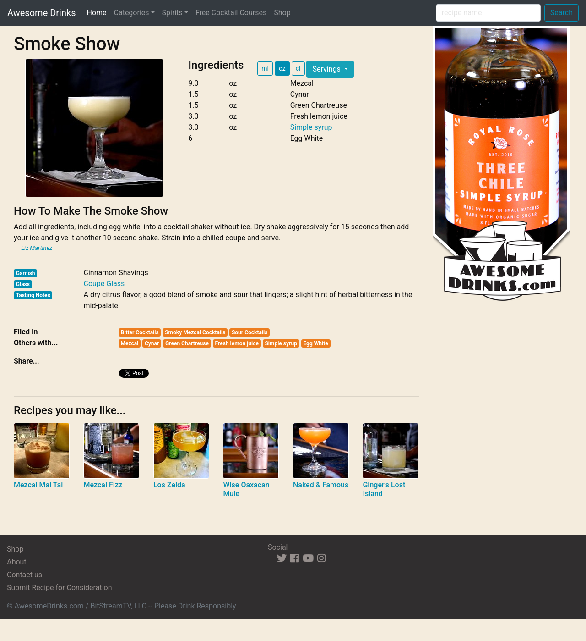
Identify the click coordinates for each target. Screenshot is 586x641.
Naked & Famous (320, 485)
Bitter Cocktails (140, 332)
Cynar (152, 343)
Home (98, 12)
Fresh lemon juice (237, 343)
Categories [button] (131, 12)
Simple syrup (311, 127)
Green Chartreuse (187, 343)
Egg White (315, 343)
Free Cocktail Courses (230, 12)
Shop (282, 12)
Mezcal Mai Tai (38, 485)
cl (298, 68)
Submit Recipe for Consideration (59, 587)
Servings (327, 69)
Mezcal (130, 343)
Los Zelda (169, 485)
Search (561, 12)
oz (282, 68)
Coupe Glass (104, 283)
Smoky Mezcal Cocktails (195, 332)
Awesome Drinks (41, 12)
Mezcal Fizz (102, 485)
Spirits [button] (172, 12)
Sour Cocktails (250, 332)
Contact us (24, 574)
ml (265, 68)
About (17, 562)
